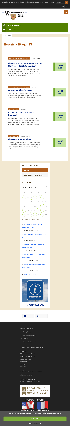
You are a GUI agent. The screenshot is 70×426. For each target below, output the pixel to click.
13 (35, 206)
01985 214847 (29, 375)
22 (42, 210)
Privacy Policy (27, 332)
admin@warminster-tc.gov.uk (33, 371)
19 (31, 210)
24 (24, 215)
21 (38, 210)
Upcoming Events (11, 25)
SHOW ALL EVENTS (31, 275)
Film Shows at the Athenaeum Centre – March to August (25, 64)
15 (42, 206)
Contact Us (9, 29)
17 (24, 210)
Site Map (25, 338)
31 (38, 197)
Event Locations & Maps (34, 175)
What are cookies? (35, 424)
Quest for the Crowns (20, 90)
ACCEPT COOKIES (35, 419)
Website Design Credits (30, 342)
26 (31, 215)
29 (31, 197)
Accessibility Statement (29, 335)
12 (31, 206)
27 (24, 197)
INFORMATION (35, 305)
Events (27, 170)
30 (35, 197)
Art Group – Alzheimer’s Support (21, 113)
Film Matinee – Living (19, 139)
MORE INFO (60, 66)
